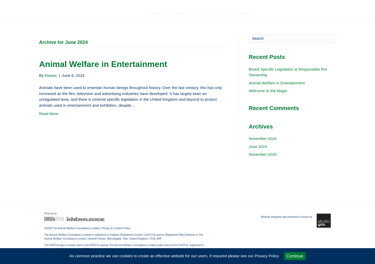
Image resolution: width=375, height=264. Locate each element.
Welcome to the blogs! (268, 91)
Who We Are (178, 13)
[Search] (292, 38)
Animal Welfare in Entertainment (103, 64)
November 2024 (263, 138)
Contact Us (243, 13)
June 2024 (258, 146)
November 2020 (263, 154)
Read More (48, 113)
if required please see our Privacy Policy (244, 256)
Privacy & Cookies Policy (116, 228)
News (223, 13)
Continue (294, 256)
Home (156, 13)
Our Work (203, 13)
